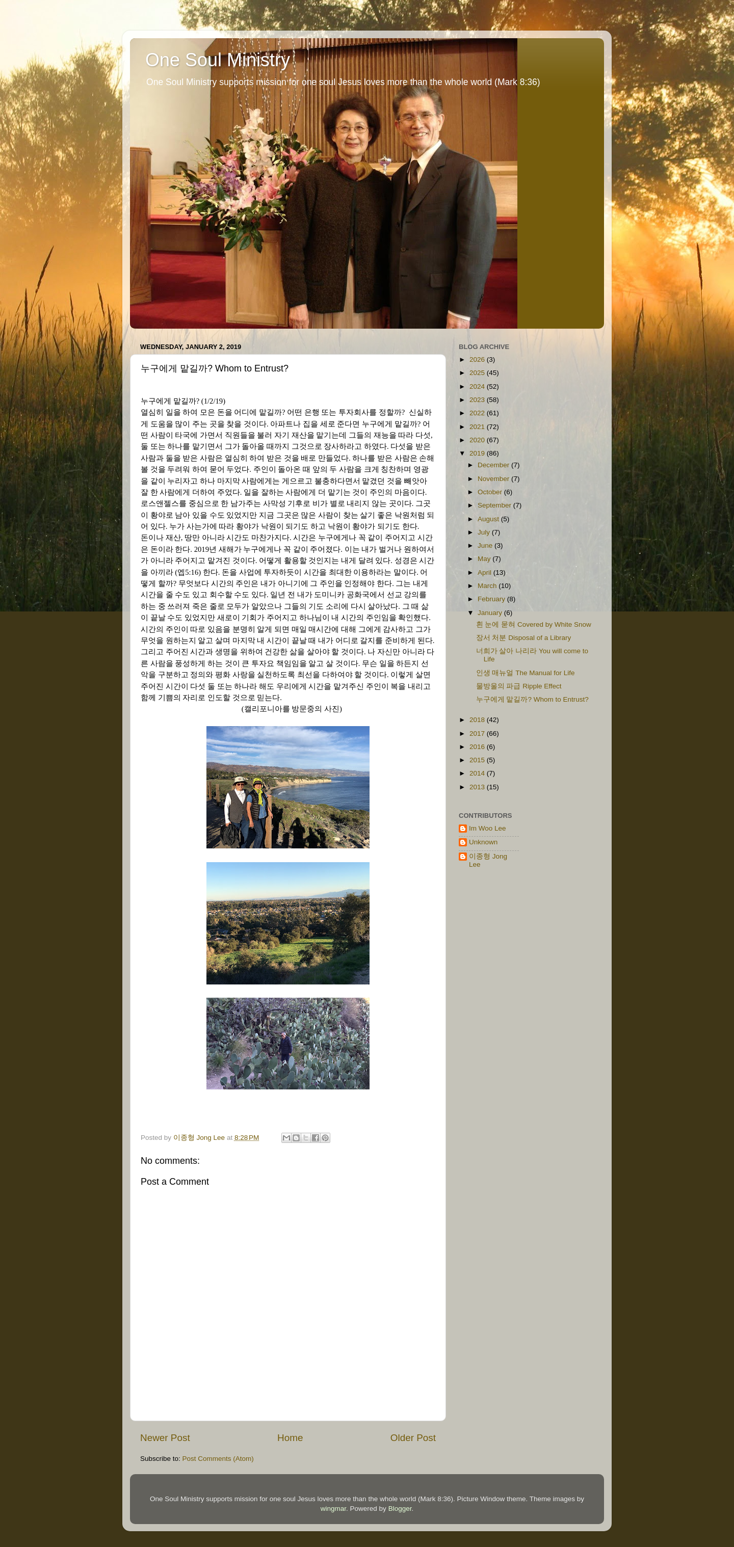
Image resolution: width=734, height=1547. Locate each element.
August (489, 519)
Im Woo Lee (487, 828)
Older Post (413, 1437)
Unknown (483, 842)
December (494, 465)
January (491, 613)
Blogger (400, 1508)
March (488, 586)
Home (290, 1437)
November (494, 479)
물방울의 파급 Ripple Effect (519, 686)
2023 (478, 400)
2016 (478, 747)
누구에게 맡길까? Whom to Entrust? (532, 699)
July (485, 532)
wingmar (333, 1508)
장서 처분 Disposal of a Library (523, 638)
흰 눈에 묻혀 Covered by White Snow (533, 624)
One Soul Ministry (217, 59)
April (485, 572)
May (485, 559)
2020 (478, 440)
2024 (478, 386)
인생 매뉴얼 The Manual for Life (525, 673)
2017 (478, 733)
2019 (478, 453)
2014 (478, 773)
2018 (478, 720)
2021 (478, 427)
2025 (478, 373)
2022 (478, 413)
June (486, 545)
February (492, 599)
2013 (478, 787)
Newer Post (165, 1437)
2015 (478, 760)
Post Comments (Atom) (218, 1458)
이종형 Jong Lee (488, 860)
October (491, 492)
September (495, 505)
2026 (478, 359)
